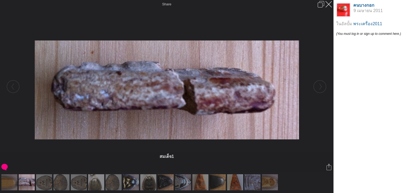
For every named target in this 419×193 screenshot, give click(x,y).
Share (167, 4)
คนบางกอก (363, 5)
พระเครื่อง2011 (367, 23)
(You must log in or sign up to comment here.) (368, 34)
